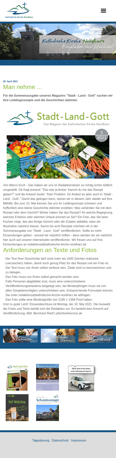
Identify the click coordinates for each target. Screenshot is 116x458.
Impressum (78, 440)
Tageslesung (40, 440)
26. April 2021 (10, 81)
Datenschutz (60, 440)
